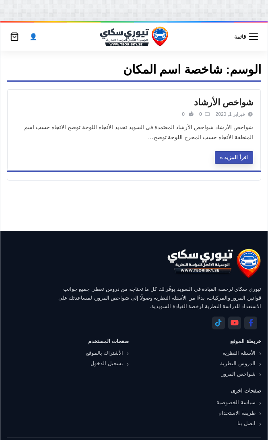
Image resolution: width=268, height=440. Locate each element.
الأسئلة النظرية (239, 353)
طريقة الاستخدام (237, 413)
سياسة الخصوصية (236, 402)
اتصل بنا (246, 423)
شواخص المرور (238, 374)
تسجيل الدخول (107, 363)
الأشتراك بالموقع (104, 353)
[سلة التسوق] (14, 36)
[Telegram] (218, 323)
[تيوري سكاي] (213, 263)
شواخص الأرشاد (223, 102)
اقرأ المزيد (236, 157)
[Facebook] (250, 323)
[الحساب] (33, 37)
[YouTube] (234, 323)
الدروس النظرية (238, 363)
